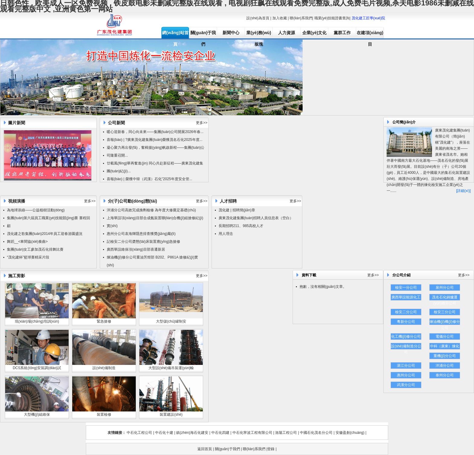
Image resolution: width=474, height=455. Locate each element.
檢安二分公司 (406, 312)
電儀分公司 (445, 336)
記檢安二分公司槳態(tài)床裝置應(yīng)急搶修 (143, 241)
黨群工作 (342, 32)
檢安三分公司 (445, 312)
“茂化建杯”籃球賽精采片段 (28, 257)
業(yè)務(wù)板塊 (258, 34)
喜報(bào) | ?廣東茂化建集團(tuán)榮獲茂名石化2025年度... (155, 140)
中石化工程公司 (139, 433)
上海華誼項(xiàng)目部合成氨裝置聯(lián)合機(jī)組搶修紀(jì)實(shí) (155, 222)
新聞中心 (230, 32)
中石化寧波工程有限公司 (252, 433)
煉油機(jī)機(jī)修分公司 (445, 322)
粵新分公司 (406, 322)
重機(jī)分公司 (444, 356)
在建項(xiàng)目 (370, 34)
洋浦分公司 (445, 365)
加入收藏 (279, 18)
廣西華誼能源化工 (405, 297)
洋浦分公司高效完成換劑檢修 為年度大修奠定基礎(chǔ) (151, 210)
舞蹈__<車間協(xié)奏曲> (27, 241)
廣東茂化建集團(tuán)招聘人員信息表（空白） (256, 218)
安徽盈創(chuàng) (350, 433)
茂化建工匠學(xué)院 (368, 18)
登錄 (270, 449)
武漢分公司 (406, 385)
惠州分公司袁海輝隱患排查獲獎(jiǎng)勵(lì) (141, 234)
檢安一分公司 (406, 287)
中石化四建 (220, 433)
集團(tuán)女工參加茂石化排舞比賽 (35, 249)
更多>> (201, 123)
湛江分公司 (406, 365)
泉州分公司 (445, 287)
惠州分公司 (406, 375)
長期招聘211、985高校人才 (241, 226)
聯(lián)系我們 (301, 18)
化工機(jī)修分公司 (406, 336)
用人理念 (226, 234)
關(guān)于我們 (203, 34)
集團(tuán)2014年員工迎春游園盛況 (54, 234)
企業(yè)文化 (314, 32)
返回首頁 (204, 449)
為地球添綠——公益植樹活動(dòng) (36, 210)
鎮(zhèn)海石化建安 (192, 433)
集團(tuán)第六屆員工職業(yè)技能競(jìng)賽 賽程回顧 (48, 222)
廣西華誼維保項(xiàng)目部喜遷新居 (136, 249)
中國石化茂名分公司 (316, 433)
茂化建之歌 (16, 234)
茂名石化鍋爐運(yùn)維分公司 (444, 298)
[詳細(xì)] (463, 191)
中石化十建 (164, 433)
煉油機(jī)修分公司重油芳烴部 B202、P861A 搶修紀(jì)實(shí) (152, 261)
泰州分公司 (445, 375)
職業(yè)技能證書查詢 (332, 18)
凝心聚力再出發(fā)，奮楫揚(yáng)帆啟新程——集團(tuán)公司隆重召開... (155, 151)
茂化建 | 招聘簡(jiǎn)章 (237, 210)
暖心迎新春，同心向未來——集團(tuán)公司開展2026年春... (155, 132)
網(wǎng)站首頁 (175, 34)
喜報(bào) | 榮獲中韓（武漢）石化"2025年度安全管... (149, 179)
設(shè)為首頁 (257, 18)
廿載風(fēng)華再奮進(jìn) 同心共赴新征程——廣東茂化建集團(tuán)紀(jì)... (155, 167)
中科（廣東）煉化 (444, 346)
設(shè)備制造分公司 (406, 346)
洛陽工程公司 (286, 433)
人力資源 (286, 32)
